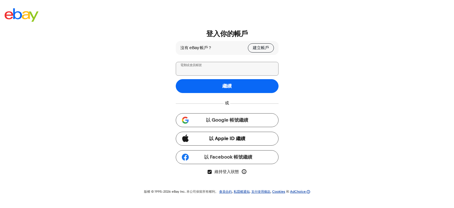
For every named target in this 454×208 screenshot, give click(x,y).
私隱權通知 (242, 191)
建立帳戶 (261, 48)
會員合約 (225, 191)
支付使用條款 (260, 191)
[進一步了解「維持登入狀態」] (244, 171)
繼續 (227, 86)
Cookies (278, 191)
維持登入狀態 (223, 171)
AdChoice (300, 191)
